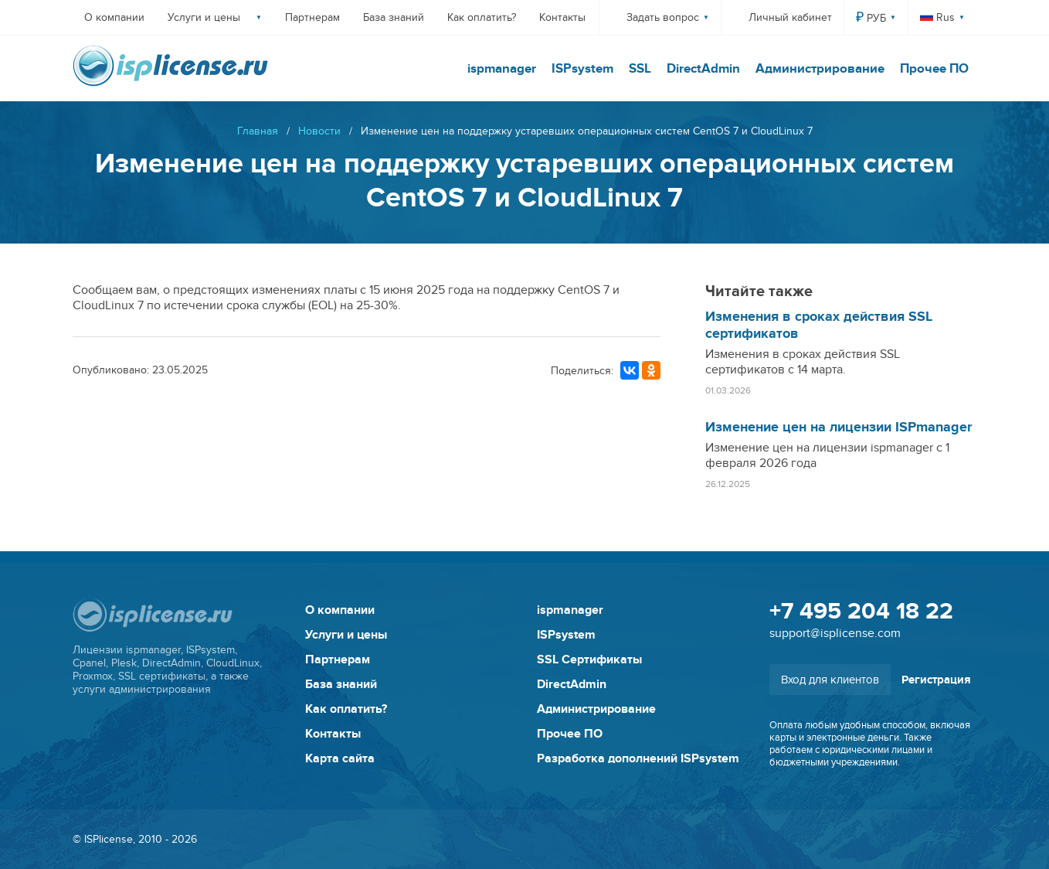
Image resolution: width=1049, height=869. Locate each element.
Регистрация (936, 680)
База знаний (393, 17)
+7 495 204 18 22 (861, 611)
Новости (319, 131)
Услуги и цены (204, 17)
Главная (257, 131)
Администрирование (819, 69)
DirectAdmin (703, 69)
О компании (114, 17)
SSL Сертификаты (589, 659)
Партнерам (312, 17)
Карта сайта (340, 758)
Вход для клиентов (830, 680)
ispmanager (501, 69)
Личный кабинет (790, 17)
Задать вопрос (662, 17)
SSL (640, 69)
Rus (937, 17)
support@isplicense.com (835, 633)
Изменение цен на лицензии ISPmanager (838, 427)
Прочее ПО (934, 69)
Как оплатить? (481, 17)
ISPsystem (582, 69)
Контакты (562, 17)
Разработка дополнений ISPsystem (638, 758)
